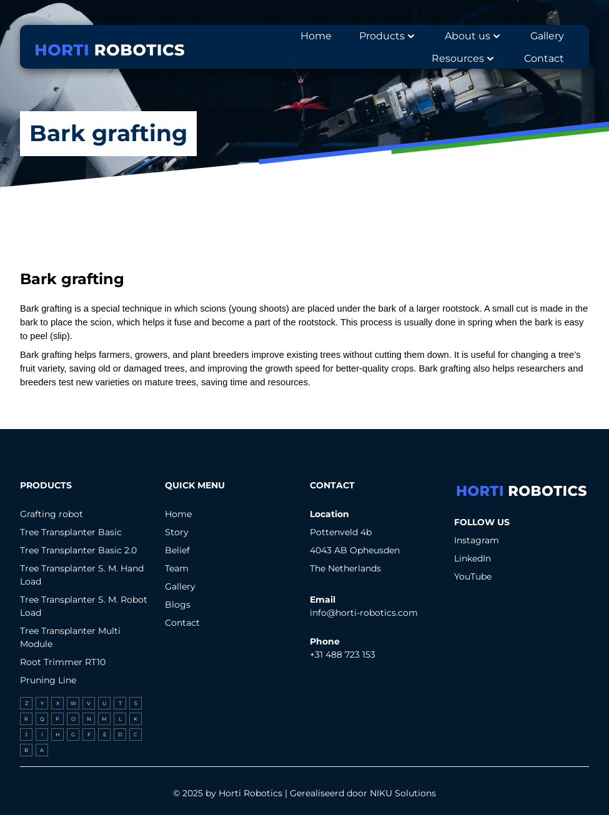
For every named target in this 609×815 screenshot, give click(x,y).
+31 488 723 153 (342, 654)
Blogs (178, 604)
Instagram (476, 540)
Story (177, 532)
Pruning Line (48, 680)
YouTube (473, 576)
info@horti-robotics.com (364, 612)
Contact (182, 622)
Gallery (180, 586)
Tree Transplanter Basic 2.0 (78, 550)
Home (178, 514)
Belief (177, 550)
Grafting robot (51, 514)
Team (177, 568)
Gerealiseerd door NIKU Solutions (363, 793)
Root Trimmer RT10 (63, 662)
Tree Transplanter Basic (71, 532)
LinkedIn (472, 558)
